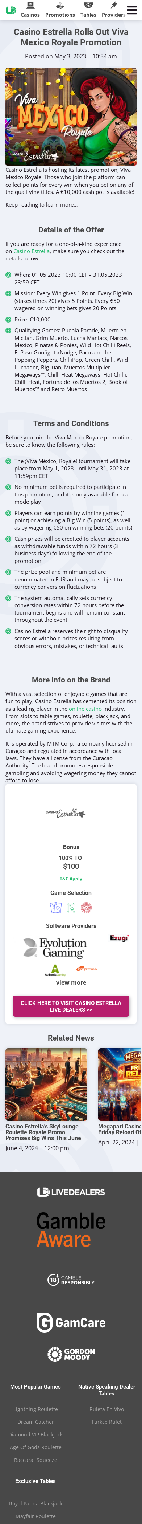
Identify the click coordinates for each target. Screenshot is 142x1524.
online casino (85, 708)
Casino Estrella (31, 251)
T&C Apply (71, 879)
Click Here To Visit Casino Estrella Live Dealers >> (71, 1006)
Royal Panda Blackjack (35, 1503)
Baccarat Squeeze (35, 1459)
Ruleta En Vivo (106, 1409)
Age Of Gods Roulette (36, 1447)
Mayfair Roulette (36, 1516)
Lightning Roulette (35, 1409)
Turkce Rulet (106, 1421)
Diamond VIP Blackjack (35, 1434)
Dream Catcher (35, 1421)
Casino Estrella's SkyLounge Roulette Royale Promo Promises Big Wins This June (43, 1132)
